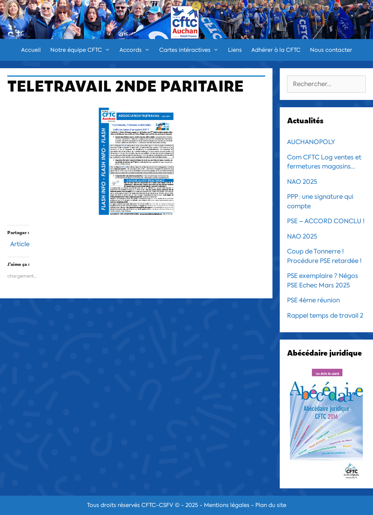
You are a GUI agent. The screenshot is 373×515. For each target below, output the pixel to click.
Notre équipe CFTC (82, 50)
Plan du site (270, 505)
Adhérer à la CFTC (276, 50)
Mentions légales (227, 505)
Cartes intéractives (191, 50)
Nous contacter (331, 50)
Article (20, 243)
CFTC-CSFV (157, 505)
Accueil (31, 50)
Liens (235, 50)
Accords (136, 50)
